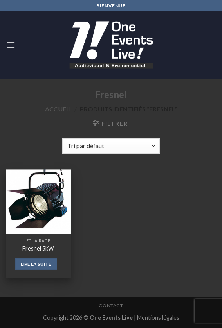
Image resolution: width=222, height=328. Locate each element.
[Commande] (110, 146)
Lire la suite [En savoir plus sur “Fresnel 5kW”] (36, 264)
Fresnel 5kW (38, 248)
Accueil (58, 109)
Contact (111, 305)
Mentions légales (158, 317)
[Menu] (10, 44)
